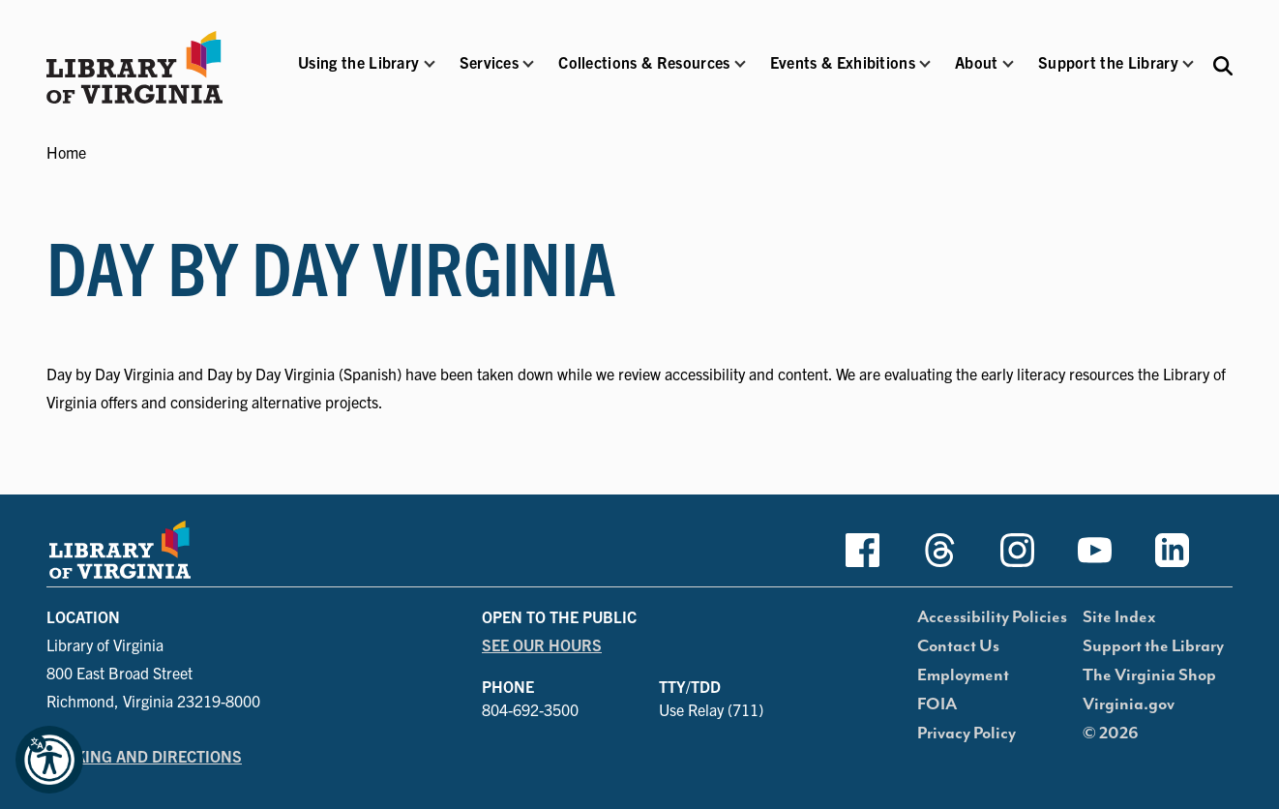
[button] (358, 75)
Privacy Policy (966, 733)
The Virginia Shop (1149, 675)
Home (66, 152)
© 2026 (1111, 733)
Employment (963, 675)
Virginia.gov (1129, 704)
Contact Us (958, 646)
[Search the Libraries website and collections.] (1223, 64)
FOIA (937, 704)
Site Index (1119, 617)
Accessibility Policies (992, 617)
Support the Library (1153, 646)
